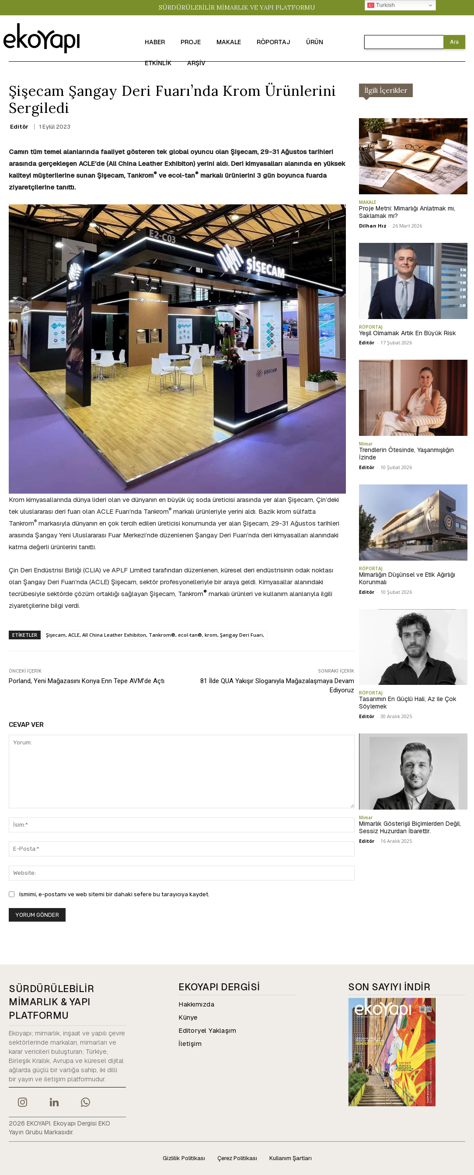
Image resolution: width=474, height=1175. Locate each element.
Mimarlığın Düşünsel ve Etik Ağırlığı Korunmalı (407, 578)
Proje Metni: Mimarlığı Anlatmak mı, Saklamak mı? (407, 212)
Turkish (381, 5)
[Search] (454, 42)
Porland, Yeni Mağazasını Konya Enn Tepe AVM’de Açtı (86, 681)
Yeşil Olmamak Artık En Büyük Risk (407, 333)
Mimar (366, 444)
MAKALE (367, 202)
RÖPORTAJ (371, 327)
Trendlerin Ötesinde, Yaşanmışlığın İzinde (406, 453)
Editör (19, 127)
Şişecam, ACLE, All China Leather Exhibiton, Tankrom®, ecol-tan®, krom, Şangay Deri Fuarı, (155, 634)
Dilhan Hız (373, 225)
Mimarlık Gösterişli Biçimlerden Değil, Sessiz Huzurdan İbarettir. (410, 827)
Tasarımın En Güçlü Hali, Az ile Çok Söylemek (408, 702)
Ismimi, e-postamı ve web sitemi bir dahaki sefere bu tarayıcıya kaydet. (114, 894)
